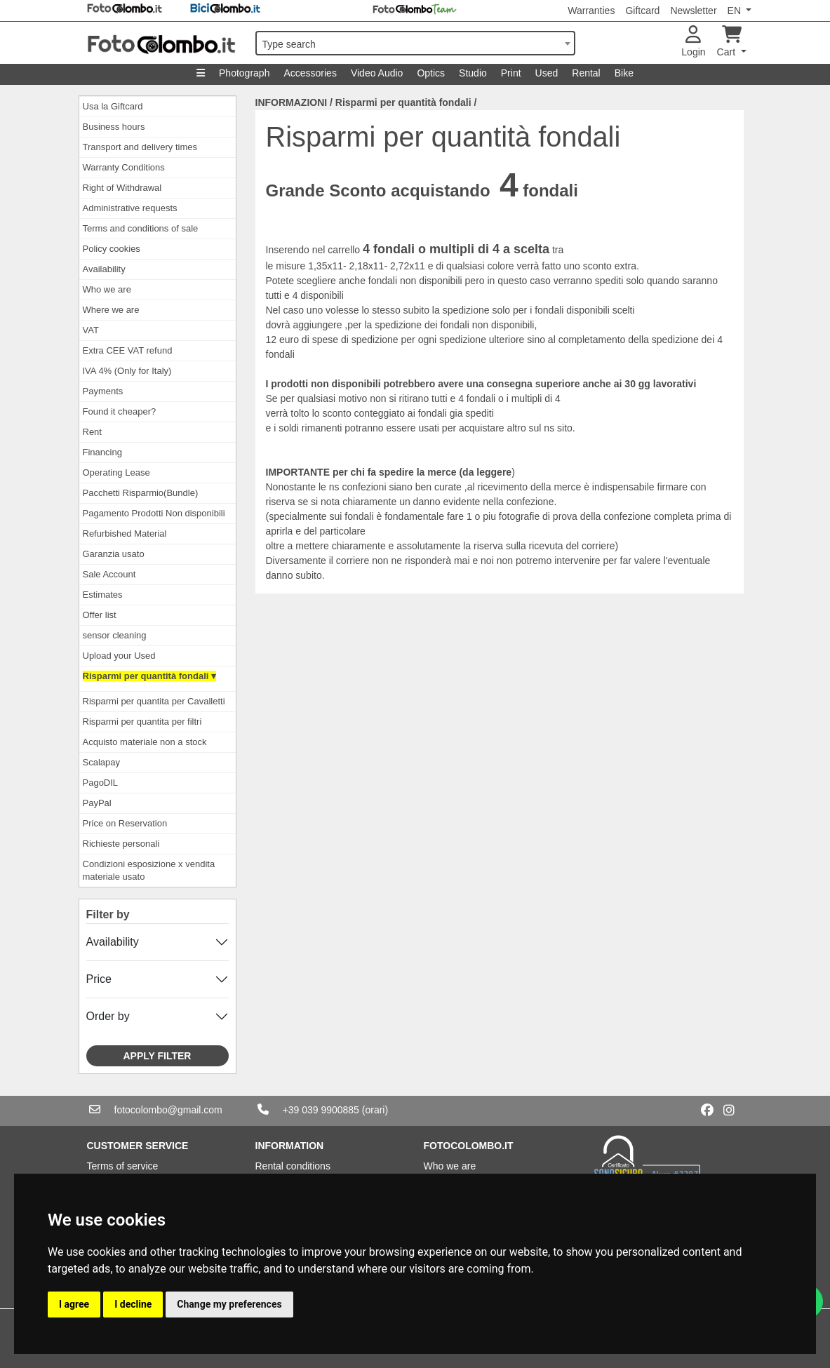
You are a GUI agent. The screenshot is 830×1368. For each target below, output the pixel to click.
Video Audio (377, 73)
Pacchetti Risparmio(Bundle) (141, 493)
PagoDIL (101, 782)
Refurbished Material (125, 533)
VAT (91, 330)
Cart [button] (729, 42)
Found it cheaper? (119, 411)
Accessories (309, 73)
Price (99, 979)
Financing (102, 452)
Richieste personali (121, 843)
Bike (624, 73)
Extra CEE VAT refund (128, 350)
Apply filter (157, 1055)
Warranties (591, 10)
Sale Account (109, 574)
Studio (473, 73)
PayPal (97, 803)
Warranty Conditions (124, 167)
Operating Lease (116, 472)
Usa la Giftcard (113, 106)
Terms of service (123, 1166)
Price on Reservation (125, 823)
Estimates (103, 594)
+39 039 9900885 (321, 1109)
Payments (103, 391)
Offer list (99, 615)
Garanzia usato (114, 554)
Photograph (244, 73)
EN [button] (736, 10)
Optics (431, 73)
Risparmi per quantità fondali (403, 102)
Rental (586, 73)
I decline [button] (133, 1304)
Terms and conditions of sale (141, 228)
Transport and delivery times (140, 147)
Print (511, 73)
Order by (108, 1016)
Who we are (107, 289)
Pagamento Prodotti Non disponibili (154, 513)
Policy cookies (111, 248)
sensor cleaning (115, 635)
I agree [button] (74, 1304)
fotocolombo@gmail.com (168, 1109)
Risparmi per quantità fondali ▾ (149, 676)
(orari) (375, 1109)
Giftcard (642, 10)
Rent (92, 432)
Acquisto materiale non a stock (145, 742)
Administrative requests (130, 208)
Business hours (114, 126)
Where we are (111, 309)
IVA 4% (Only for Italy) (127, 371)
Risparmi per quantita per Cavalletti (154, 701)
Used (546, 73)
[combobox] (415, 43)
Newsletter (693, 10)
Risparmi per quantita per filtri (142, 721)
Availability (104, 269)
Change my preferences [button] (229, 1304)
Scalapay (101, 762)
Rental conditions (292, 1166)
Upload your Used (119, 655)
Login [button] (693, 42)
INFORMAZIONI (291, 102)
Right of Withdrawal (122, 187)
